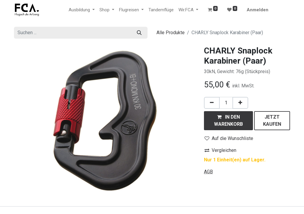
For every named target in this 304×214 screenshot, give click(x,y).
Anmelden (257, 9)
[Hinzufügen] (240, 103)
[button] (228, 120)
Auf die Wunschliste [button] (229, 138)
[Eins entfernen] (212, 103)
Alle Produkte (170, 32)
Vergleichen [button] (220, 150)
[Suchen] (139, 33)
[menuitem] (161, 10)
